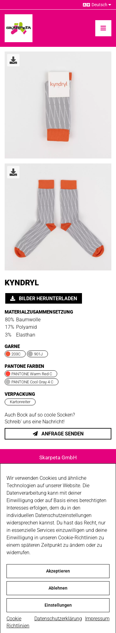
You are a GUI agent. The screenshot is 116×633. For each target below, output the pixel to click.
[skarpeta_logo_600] (18, 17)
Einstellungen (58, 610)
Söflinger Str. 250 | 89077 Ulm (58, 465)
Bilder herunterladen (43, 298)
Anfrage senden (58, 434)
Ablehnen (58, 593)
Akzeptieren (58, 576)
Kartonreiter (20, 401)
